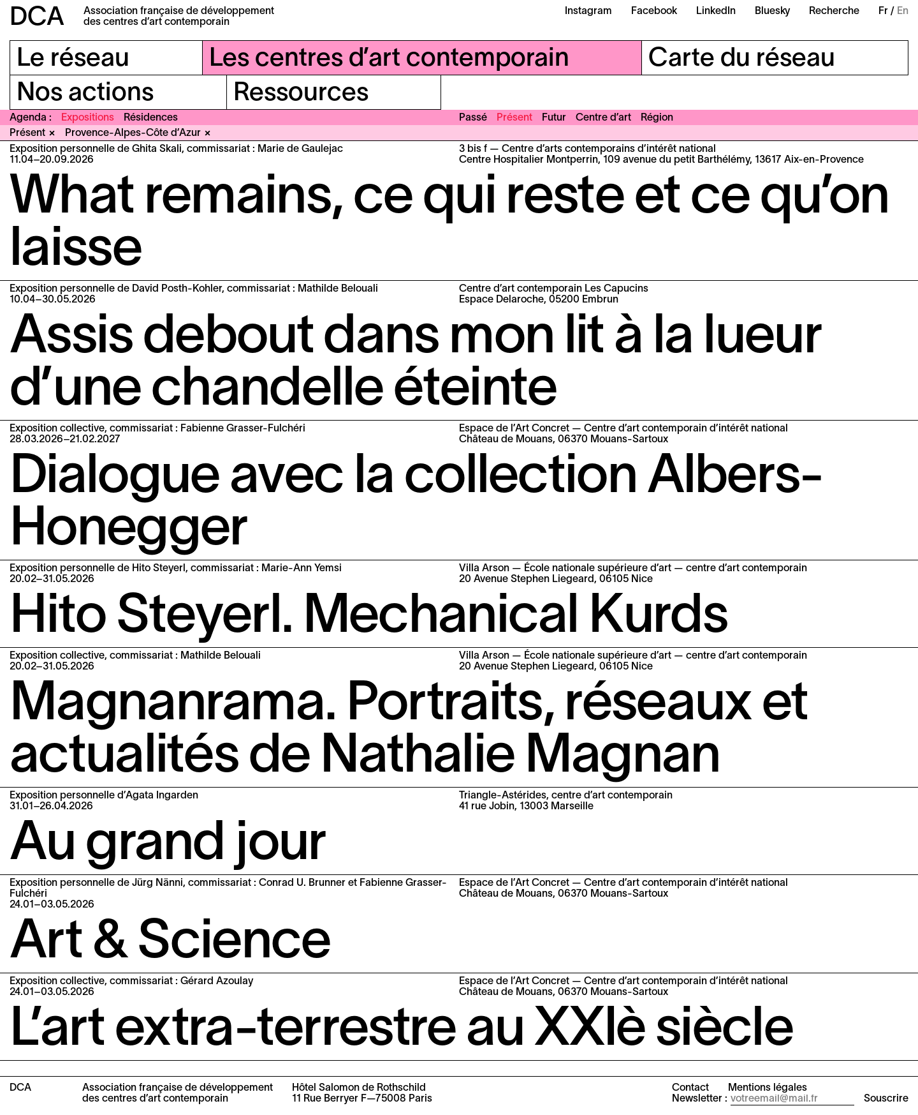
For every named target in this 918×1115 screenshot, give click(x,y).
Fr (883, 11)
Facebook (654, 11)
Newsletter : (699, 1099)
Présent (514, 118)
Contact (690, 1088)
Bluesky (772, 11)
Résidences (151, 118)
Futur (554, 118)
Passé (473, 118)
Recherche (834, 11)
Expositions (87, 118)
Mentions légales (767, 1088)
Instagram (588, 11)
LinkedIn (716, 11)
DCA (37, 18)
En (902, 11)
